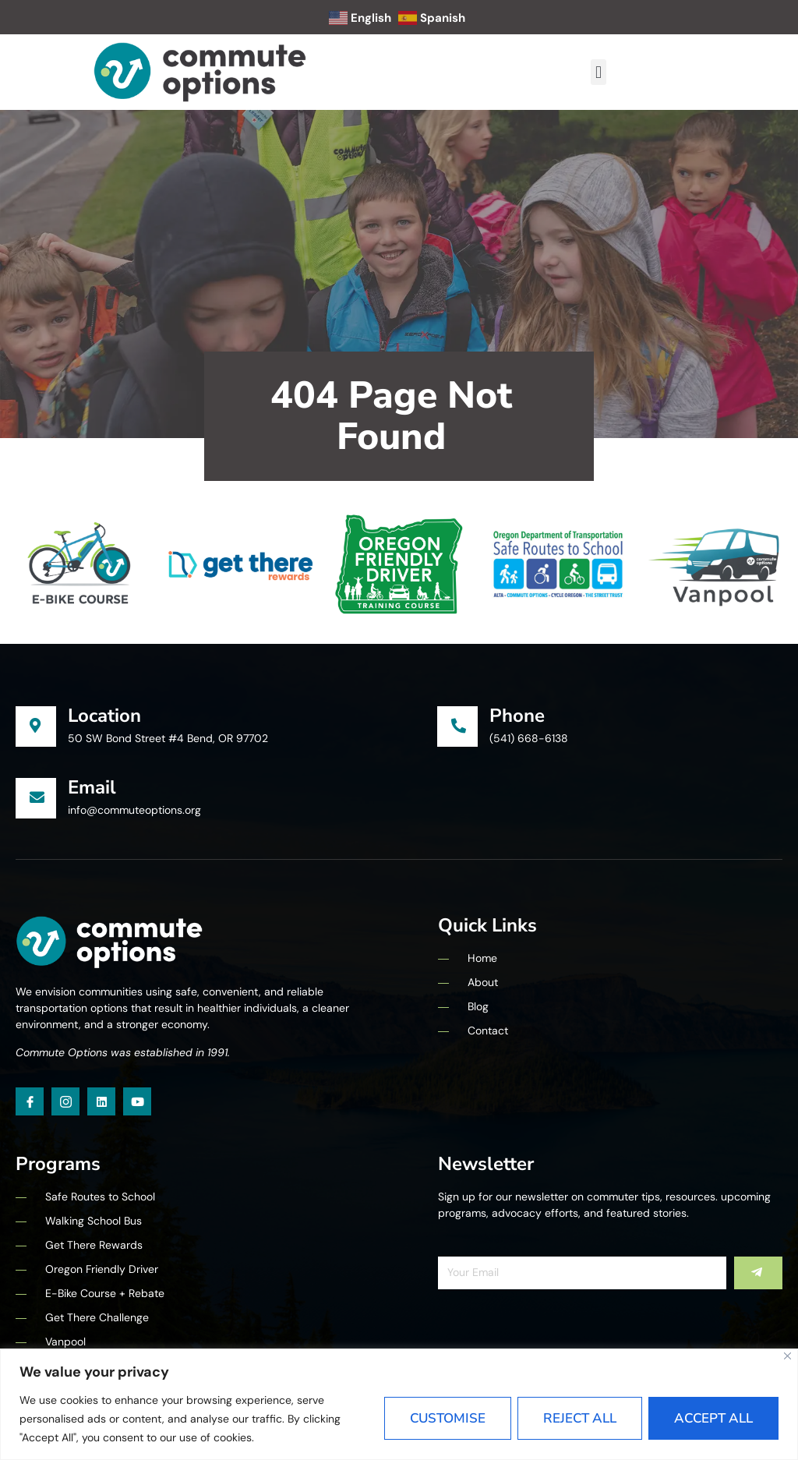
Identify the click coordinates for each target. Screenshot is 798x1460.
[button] (598, 72)
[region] (399, 1404)
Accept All (713, 1418)
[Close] (787, 1355)
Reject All (579, 1418)
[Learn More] (226, 726)
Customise (448, 1418)
